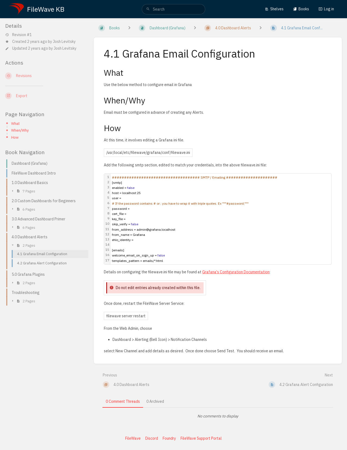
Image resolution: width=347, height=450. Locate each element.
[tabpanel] (217, 416)
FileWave (133, 438)
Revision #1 (18, 35)
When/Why (20, 130)
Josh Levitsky (64, 41)
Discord (151, 438)
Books (301, 9)
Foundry (169, 438)
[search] (173, 9)
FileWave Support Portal (201, 438)
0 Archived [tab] (155, 401)
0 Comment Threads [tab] (123, 401)
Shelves (274, 9)
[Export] (45, 95)
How (14, 137)
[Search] (148, 9)
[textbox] (220, 219)
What (15, 123)
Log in (326, 9)
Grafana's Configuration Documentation (235, 272)
